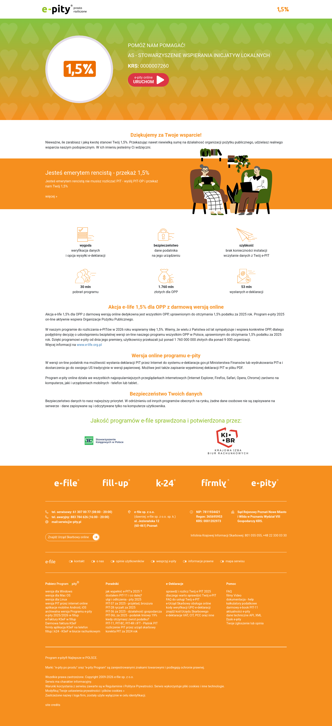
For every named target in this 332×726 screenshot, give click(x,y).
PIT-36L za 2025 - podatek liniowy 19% (131, 615)
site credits (52, 705)
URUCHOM (143, 79)
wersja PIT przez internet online (66, 603)
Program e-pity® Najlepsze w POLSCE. (71, 658)
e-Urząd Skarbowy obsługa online (188, 603)
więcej (50, 196)
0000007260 (148, 66)
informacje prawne (200, 561)
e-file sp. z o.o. (124, 677)
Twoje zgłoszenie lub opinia (245, 623)
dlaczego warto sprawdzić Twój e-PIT (191, 595)
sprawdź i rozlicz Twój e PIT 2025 (188, 591)
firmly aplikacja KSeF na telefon (66, 627)
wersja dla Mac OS (58, 595)
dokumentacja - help (240, 599)
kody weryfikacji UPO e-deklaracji (188, 607)
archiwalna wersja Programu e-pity (68, 611)
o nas (100, 561)
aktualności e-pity (238, 611)
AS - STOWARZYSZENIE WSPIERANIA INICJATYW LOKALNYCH (199, 55)
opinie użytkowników (130, 561)
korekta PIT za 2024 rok (122, 631)
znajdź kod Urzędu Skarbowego (187, 611)
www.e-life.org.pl (89, 345)
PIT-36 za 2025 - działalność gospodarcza (134, 611)
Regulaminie (114, 686)
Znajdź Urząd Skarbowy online (68, 537)
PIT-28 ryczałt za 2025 (121, 607)
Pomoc (231, 584)
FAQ (229, 591)
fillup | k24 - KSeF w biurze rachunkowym (72, 631)
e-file (50, 561)
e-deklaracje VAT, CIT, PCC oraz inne (190, 615)
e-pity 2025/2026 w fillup (62, 615)
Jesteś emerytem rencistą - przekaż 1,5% (97, 172)
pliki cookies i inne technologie (203, 686)
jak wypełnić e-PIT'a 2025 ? (124, 591)
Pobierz (62, 583)
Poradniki (112, 584)
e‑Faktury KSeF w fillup (60, 619)
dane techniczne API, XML (243, 615)
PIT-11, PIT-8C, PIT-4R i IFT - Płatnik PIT (132, 623)
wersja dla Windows (58, 591)
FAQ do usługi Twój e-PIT (183, 599)
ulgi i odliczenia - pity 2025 (123, 599)
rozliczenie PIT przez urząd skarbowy (131, 627)
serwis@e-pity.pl (69, 522)
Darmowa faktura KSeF (60, 623)
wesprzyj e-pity (166, 561)
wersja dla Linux (56, 599)
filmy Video (233, 595)
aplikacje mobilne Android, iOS (65, 607)
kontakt (79, 561)
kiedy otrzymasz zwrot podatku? (127, 619)
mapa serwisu (235, 561)
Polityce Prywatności (139, 686)
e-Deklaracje (174, 584)
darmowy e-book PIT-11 (242, 607)
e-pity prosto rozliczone (64, 9)
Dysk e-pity (233, 619)
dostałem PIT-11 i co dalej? (124, 595)
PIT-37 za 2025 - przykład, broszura (129, 603)
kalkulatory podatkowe (241, 603)
